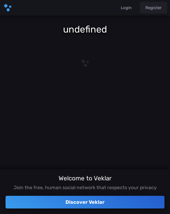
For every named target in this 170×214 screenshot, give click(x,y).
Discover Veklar (85, 202)
